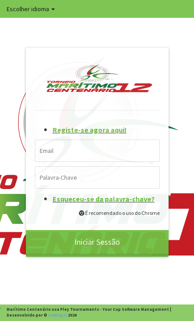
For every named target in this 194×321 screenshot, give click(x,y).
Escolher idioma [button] (31, 9)
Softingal (57, 315)
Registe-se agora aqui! (90, 129)
